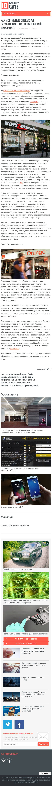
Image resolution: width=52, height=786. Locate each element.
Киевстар (34, 101)
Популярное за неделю (26, 639)
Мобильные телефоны (16, 376)
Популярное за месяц (26, 644)
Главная (34, 28)
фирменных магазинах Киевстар (16, 90)
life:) (21, 183)
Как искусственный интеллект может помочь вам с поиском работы (34, 665)
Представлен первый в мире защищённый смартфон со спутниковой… (33, 694)
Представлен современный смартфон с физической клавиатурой (33, 709)
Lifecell (35, 385)
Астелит (13, 385)
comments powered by (15, 525)
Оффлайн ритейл (26, 374)
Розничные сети (15, 382)
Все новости (23, 28)
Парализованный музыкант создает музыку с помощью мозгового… (33, 651)
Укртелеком (14, 349)
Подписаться (43, 744)
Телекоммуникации (12, 374)
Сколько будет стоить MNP (12, 507)
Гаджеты (4, 376)
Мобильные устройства (16, 379)
